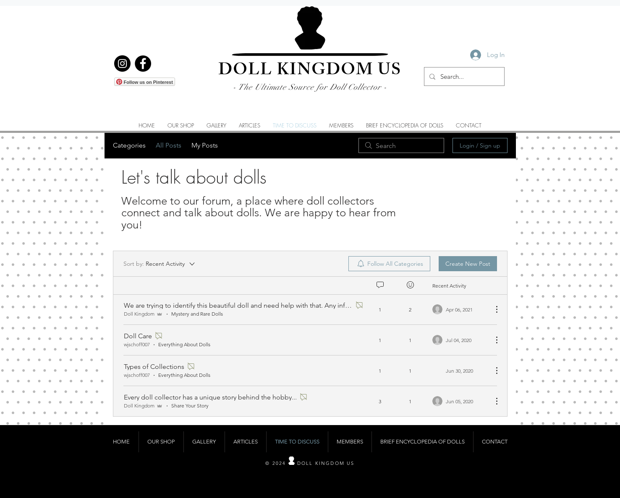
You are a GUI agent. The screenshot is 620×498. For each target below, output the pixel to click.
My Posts (204, 145)
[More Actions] (492, 309)
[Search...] (463, 76)
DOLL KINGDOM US (309, 71)
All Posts (168, 145)
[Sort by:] (159, 264)
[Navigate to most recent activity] (459, 309)
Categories (129, 145)
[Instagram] (122, 63)
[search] (401, 145)
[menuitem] (389, 263)
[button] (216, 125)
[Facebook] (143, 63)
